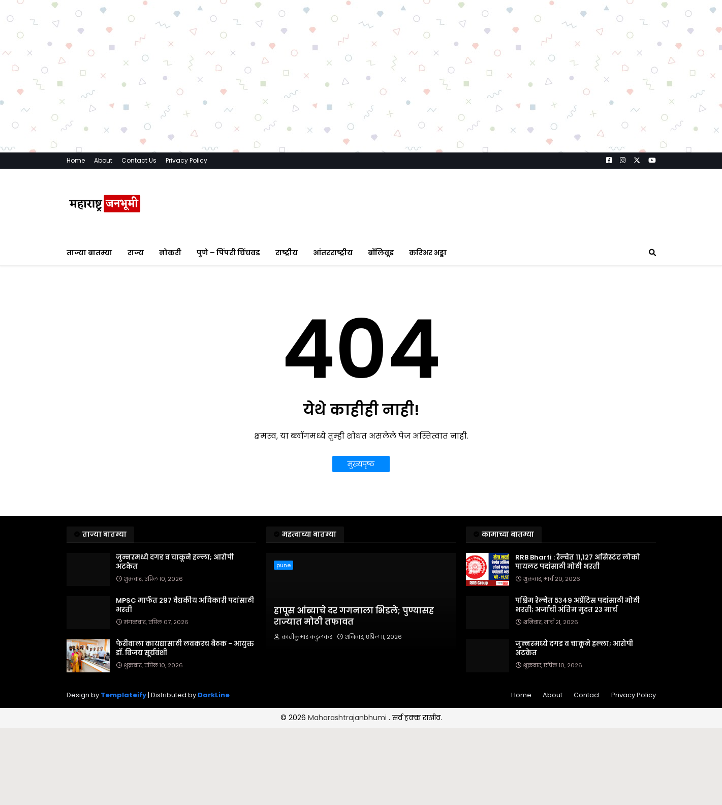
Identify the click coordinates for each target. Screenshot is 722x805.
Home (76, 160)
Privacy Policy (186, 160)
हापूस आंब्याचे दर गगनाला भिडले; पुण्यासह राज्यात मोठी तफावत (354, 616)
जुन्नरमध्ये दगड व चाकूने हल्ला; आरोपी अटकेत (175, 562)
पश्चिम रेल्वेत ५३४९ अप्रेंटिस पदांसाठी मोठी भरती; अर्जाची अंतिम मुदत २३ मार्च (577, 605)
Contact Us (138, 160)
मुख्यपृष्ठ (361, 464)
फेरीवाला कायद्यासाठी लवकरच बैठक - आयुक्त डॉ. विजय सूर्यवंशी (185, 648)
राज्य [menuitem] (136, 252)
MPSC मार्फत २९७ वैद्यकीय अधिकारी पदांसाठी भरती (185, 605)
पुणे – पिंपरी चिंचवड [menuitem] (228, 252)
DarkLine (214, 695)
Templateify (123, 695)
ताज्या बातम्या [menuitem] (89, 252)
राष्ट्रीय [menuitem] (286, 252)
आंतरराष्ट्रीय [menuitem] (333, 252)
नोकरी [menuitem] (170, 252)
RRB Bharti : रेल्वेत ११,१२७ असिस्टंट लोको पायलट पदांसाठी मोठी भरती (577, 562)
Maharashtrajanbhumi (348, 718)
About (103, 160)
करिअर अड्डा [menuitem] (428, 252)
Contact (587, 695)
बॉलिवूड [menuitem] (381, 252)
